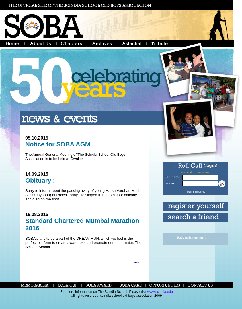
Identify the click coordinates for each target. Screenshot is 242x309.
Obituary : (40, 180)
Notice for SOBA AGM (57, 144)
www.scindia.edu (160, 292)
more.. (138, 262)
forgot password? (195, 191)
